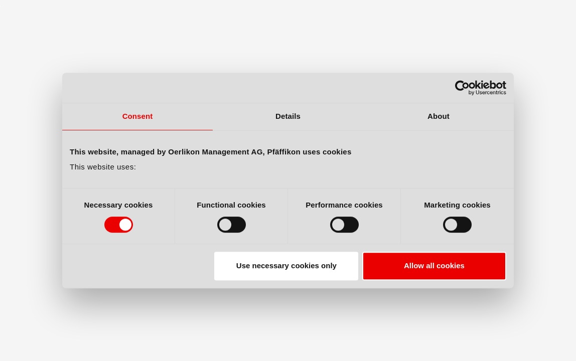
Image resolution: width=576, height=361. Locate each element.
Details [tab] (288, 116)
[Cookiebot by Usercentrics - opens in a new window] (462, 87)
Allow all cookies (434, 265)
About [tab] (438, 116)
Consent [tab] (137, 116)
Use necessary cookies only (286, 265)
